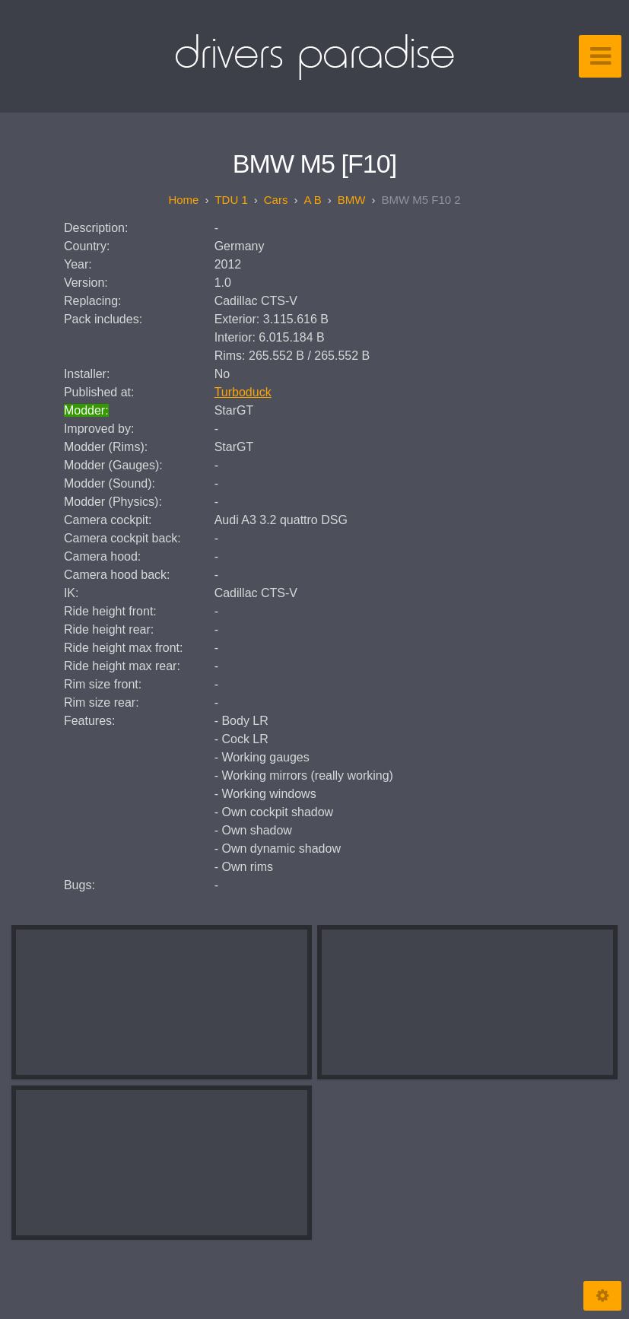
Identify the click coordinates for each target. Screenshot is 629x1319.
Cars (276, 199)
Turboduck (243, 392)
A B (312, 199)
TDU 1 (230, 199)
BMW (352, 199)
